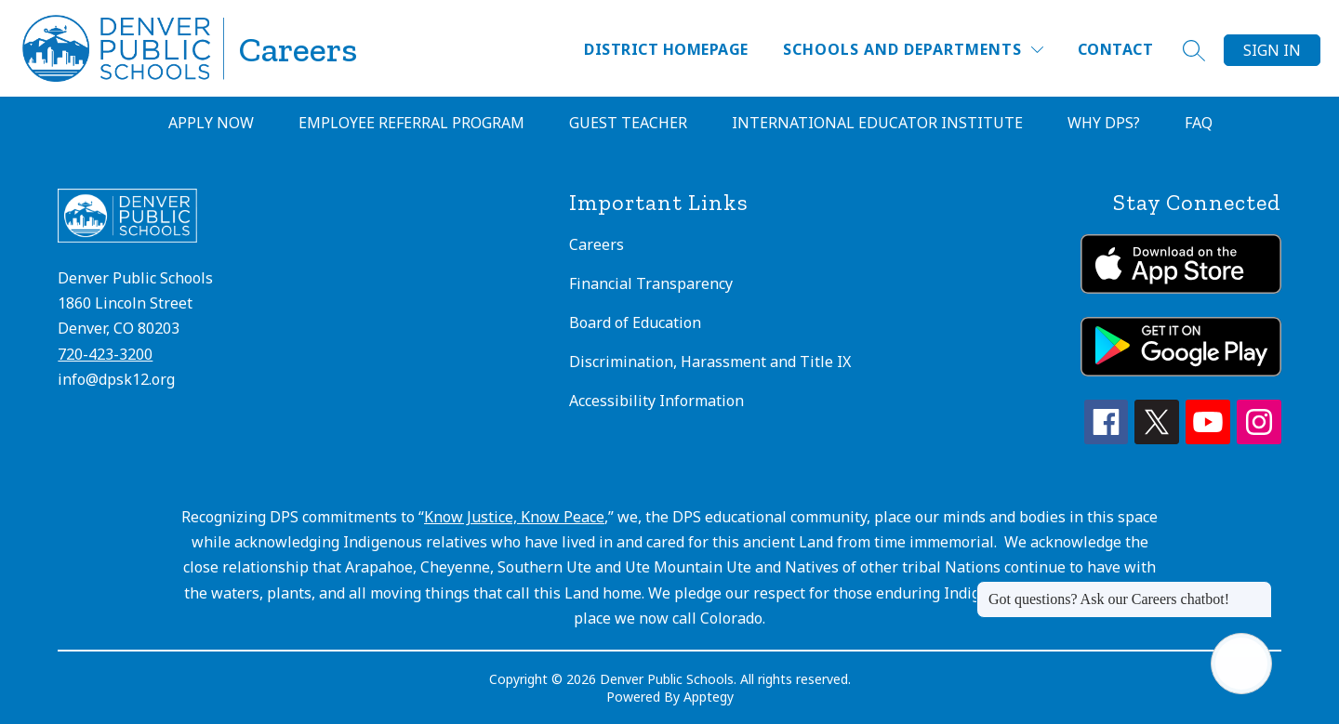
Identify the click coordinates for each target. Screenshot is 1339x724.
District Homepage (666, 49)
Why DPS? (1103, 122)
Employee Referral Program (411, 122)
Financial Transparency (651, 283)
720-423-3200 (105, 354)
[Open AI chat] (1241, 664)
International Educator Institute (877, 122)
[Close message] (1257, 590)
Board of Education (635, 322)
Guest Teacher (628, 122)
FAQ (1199, 122)
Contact (1115, 49)
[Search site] (1194, 50)
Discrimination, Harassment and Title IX (710, 361)
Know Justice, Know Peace (514, 517)
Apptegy (708, 696)
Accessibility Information (656, 400)
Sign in (1272, 50)
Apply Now (211, 122)
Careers (596, 244)
